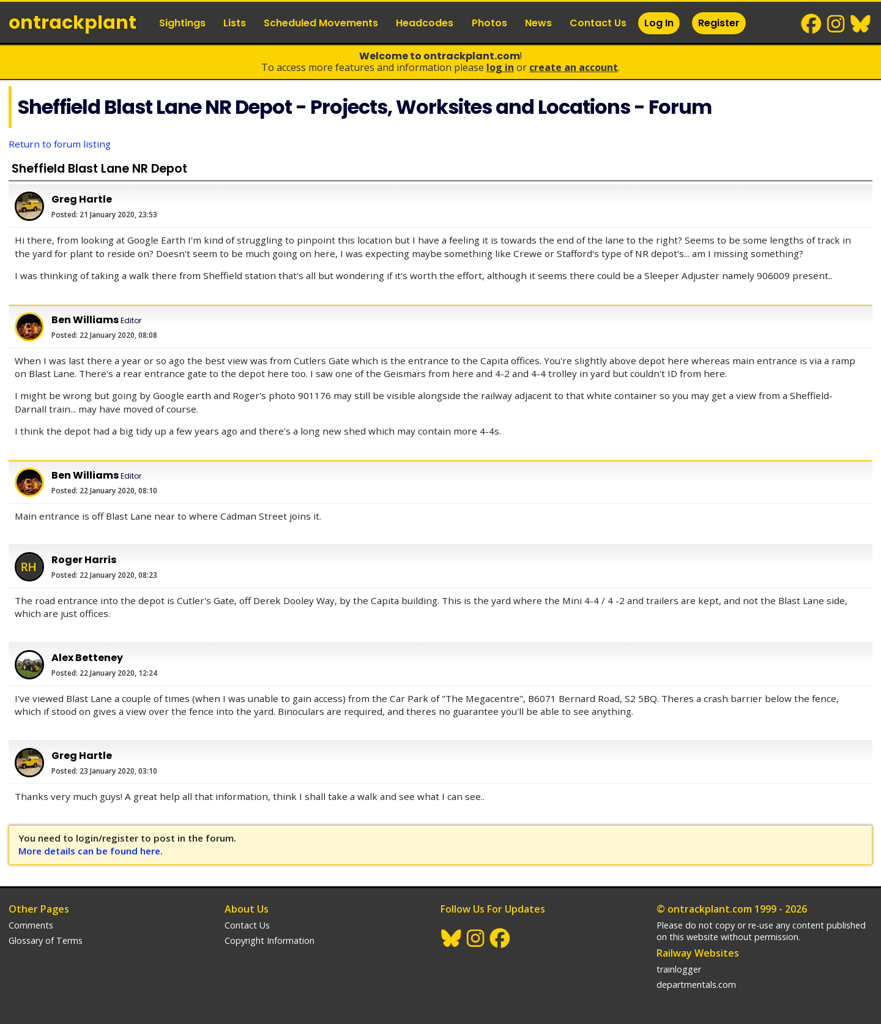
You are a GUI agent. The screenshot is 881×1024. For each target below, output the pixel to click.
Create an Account (573, 67)
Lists (234, 23)
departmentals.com (696, 984)
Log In (659, 23)
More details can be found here (89, 851)
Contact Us (598, 23)
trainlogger (678, 969)
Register (719, 23)
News (538, 23)
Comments (31, 925)
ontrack (72, 23)
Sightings (182, 23)
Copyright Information (269, 940)
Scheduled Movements (321, 23)
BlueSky (861, 24)
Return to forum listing (60, 144)
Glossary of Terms (46, 940)
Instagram (836, 24)
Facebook (812, 24)
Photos (489, 23)
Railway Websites (697, 953)
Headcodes (424, 23)
